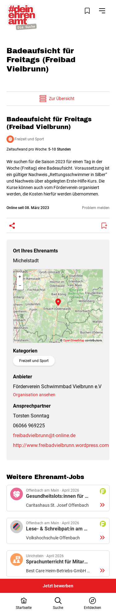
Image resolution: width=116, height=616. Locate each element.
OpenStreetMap (73, 340)
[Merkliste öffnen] (87, 10)
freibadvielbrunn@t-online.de (44, 435)
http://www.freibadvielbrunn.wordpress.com (61, 445)
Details (58, 498)
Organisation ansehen (34, 394)
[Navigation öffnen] (102, 10)
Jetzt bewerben (58, 585)
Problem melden (96, 208)
